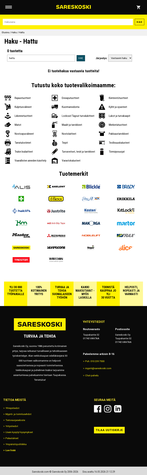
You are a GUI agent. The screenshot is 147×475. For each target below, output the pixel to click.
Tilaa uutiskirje (109, 430)
